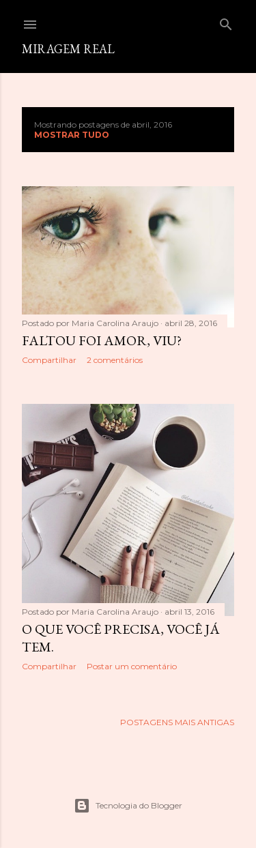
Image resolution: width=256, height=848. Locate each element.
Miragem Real (68, 49)
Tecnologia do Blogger (128, 806)
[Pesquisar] (226, 21)
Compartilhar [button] (49, 360)
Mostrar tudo (71, 135)
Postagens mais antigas (177, 722)
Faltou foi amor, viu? (102, 340)
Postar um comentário (132, 666)
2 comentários (115, 360)
